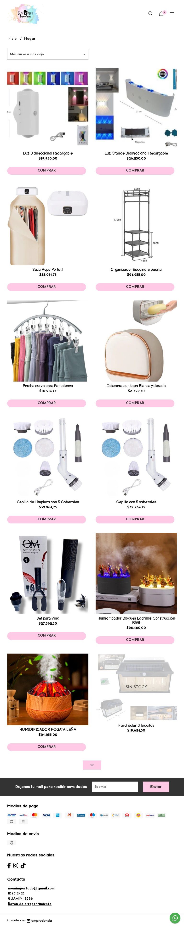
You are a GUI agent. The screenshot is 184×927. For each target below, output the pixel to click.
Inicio (12, 39)
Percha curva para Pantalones (48, 386)
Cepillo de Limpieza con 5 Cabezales (48, 502)
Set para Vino (47, 618)
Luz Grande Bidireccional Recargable (136, 153)
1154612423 (16, 893)
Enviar (156, 787)
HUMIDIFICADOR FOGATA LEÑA (47, 729)
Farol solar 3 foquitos (136, 725)
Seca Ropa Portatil (47, 269)
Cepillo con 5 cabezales (136, 502)
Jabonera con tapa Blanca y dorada (136, 386)
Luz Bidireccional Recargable (47, 153)
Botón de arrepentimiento (30, 904)
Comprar (47, 170)
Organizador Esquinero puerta (136, 269)
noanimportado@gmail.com (31, 888)
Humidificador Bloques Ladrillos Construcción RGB (136, 620)
